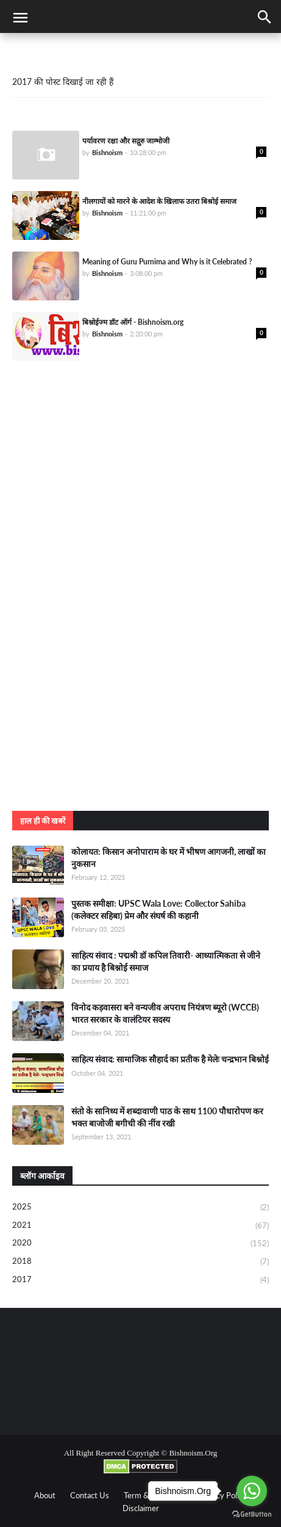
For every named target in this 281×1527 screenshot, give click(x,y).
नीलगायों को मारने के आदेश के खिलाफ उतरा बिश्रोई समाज (159, 201)
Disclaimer (141, 1508)
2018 (140, 1262)
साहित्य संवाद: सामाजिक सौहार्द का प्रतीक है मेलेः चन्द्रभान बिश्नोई (170, 1059)
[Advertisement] (140, 648)
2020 (140, 1244)
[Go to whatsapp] (252, 1491)
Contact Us (89, 1495)
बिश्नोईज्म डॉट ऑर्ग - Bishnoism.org (132, 322)
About (44, 1495)
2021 (140, 1226)
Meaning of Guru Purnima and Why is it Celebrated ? (167, 261)
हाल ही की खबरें (42, 820)
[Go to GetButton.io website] (251, 1514)
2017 (140, 1280)
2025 (140, 1208)
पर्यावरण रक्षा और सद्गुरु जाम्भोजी (125, 140)
